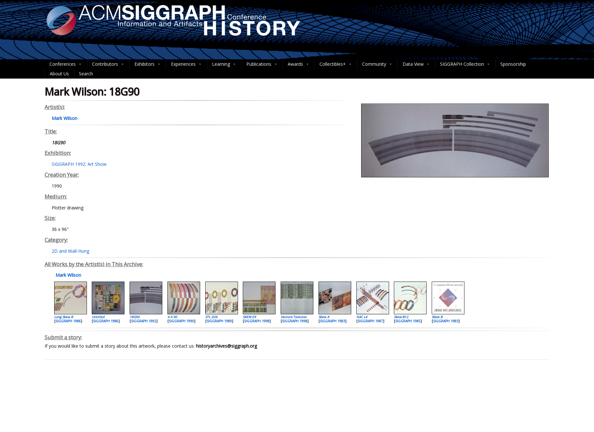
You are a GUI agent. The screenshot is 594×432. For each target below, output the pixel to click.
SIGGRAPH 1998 (256, 321)
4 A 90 (172, 317)
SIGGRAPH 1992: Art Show (79, 164)
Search (86, 74)
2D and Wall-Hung (70, 251)
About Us (59, 74)
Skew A (323, 317)
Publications (262, 64)
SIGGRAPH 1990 (181, 321)
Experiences (186, 64)
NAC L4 (361, 317)
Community (377, 64)
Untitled (98, 317)
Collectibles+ (335, 64)
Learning (224, 64)
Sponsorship (513, 64)
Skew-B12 (401, 317)
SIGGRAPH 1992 (143, 321)
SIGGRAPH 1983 (332, 321)
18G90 (135, 317)
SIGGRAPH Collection (465, 64)
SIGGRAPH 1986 (68, 321)
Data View (416, 64)
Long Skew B (63, 317)
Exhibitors (147, 64)
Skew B (437, 317)
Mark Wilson (67, 275)
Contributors (108, 64)
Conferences (65, 64)
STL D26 (211, 317)
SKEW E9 (249, 317)
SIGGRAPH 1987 (370, 321)
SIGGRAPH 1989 (219, 321)
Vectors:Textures (294, 317)
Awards (299, 64)
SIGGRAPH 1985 (407, 321)
